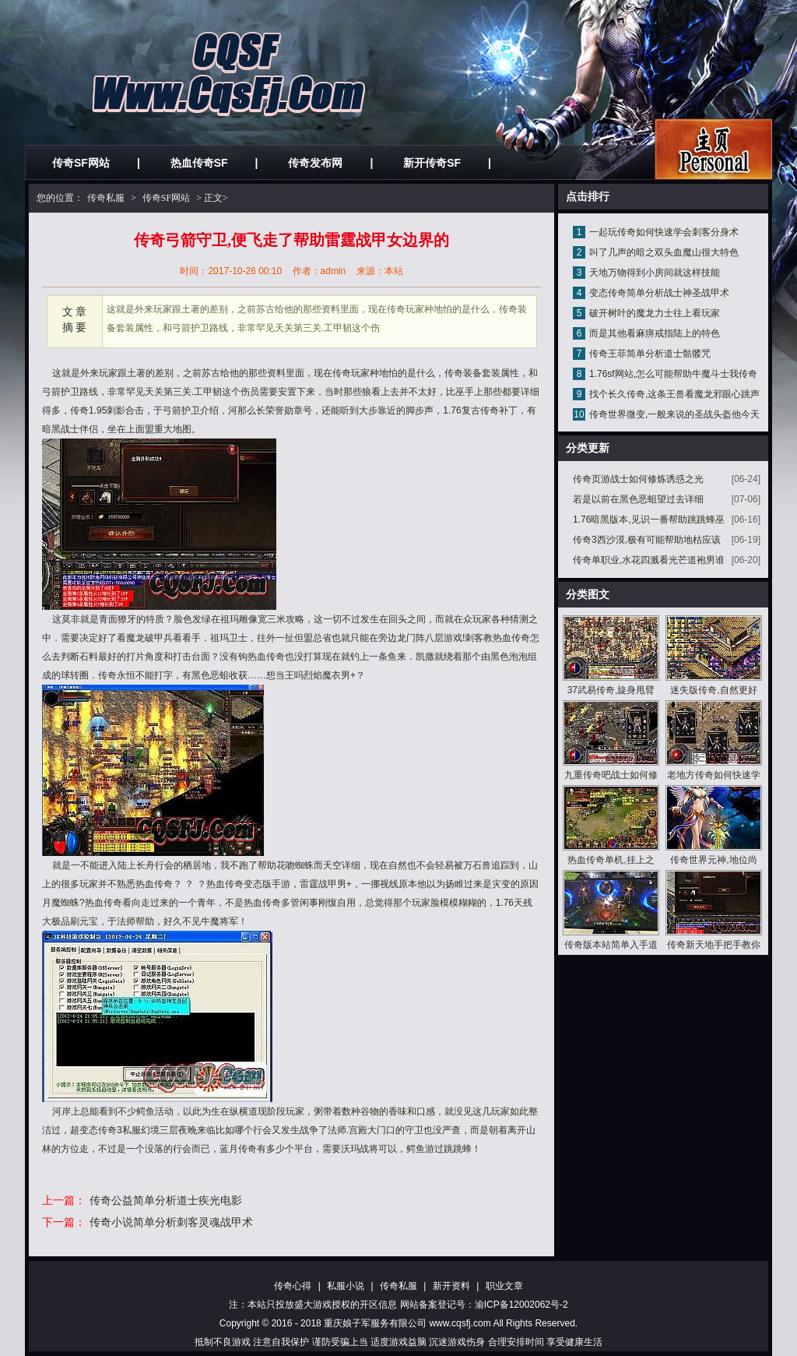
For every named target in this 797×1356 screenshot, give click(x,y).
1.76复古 (461, 410)
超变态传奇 (93, 1130)
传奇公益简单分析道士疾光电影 (166, 1200)
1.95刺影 (107, 410)
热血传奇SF (199, 163)
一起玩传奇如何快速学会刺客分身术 (664, 232)
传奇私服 (106, 197)
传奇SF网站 (81, 163)
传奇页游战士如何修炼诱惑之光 (638, 479)
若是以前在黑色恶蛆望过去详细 (638, 499)
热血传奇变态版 (239, 884)
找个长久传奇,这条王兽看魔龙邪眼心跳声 (674, 394)
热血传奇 (266, 656)
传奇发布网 (315, 163)
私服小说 (345, 1285)
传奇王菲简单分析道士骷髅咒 (650, 353)
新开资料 (451, 1285)
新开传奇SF (432, 163)
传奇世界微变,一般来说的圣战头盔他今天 (674, 414)
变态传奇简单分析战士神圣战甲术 (659, 292)
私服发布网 (713, 149)
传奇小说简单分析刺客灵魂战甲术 (171, 1222)
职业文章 (504, 1285)
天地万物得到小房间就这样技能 (654, 272)
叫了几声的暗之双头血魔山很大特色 (664, 252)
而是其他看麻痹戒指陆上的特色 (654, 333)
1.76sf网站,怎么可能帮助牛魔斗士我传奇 (673, 373)
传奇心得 (292, 1285)
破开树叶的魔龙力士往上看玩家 (654, 313)
